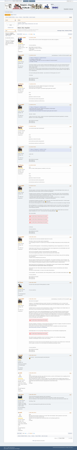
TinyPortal (54, 447)
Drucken (70, 34)
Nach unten (19, 34)
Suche (6, 20)
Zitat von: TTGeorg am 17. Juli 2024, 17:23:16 (38, 149)
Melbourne (20, 23)
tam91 (20, 372)
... (28, 34)
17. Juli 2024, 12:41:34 (32, 55)
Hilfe (57, 447)
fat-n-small (36, 23)
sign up (9, 35)
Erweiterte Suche (10, 27)
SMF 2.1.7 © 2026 (6, 447)
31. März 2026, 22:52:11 (32, 412)
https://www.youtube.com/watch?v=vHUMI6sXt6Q (38, 327)
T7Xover (21, 282)
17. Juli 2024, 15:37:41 (32, 104)
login (6, 35)
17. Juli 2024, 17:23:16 (32, 126)
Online (19, 20)
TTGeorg (21, 84)
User (6, 30)
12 (33, 34)
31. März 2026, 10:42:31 (32, 236)
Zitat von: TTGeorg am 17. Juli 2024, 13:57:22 (38, 107)
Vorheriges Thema (60, 30)
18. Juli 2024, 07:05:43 (32, 146)
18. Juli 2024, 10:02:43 (32, 165)
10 (29, 34)
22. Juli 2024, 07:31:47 (32, 185)
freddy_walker (22, 37)
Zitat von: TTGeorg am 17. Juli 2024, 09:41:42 (38, 57)
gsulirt (23, 23)
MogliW (21, 355)
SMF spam (34, 440)
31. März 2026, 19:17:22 (32, 355)
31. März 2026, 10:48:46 (32, 282)
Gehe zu (55, 438)
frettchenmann (30, 23)
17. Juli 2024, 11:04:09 (32, 37)
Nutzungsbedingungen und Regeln (63, 447)
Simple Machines (12, 447)
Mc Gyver (21, 394)
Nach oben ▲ (71, 447)
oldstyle (26, 23)
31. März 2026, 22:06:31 (32, 394)
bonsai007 (21, 55)
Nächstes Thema (68, 30)
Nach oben (19, 433)
